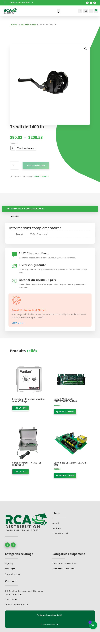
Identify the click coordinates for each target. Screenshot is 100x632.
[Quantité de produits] (14, 165)
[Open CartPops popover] (93, 625)
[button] (85, 48)
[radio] (13, 148)
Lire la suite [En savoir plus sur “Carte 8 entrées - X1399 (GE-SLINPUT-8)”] (20, 471)
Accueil (15, 24)
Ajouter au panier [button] (65, 411)
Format (14, 143)
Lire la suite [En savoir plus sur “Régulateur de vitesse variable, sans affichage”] (20, 408)
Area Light (10, 568)
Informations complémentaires (26, 209)
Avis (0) (15, 216)
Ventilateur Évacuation (63, 568)
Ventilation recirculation (64, 563)
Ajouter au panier (36, 165)
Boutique (56, 528)
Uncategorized (28, 24)
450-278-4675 (11, 599)
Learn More (18, 322)
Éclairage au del (60, 533)
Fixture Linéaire (12, 574)
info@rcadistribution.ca (21, 2)
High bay (9, 563)
